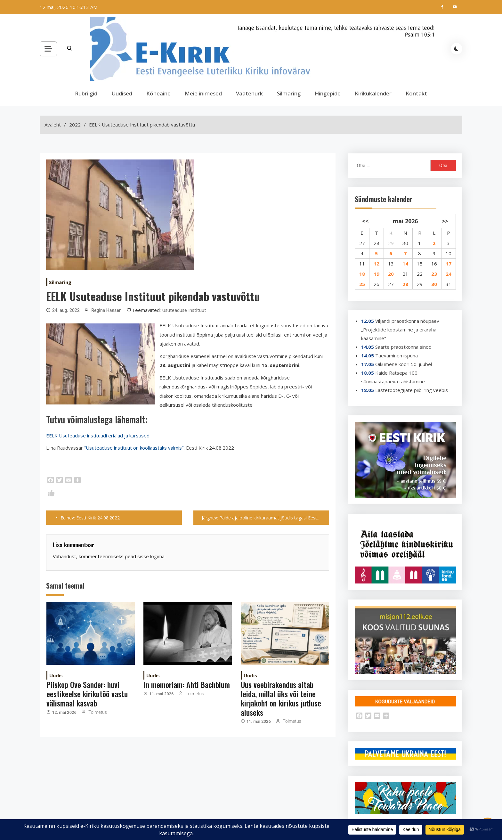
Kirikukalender (373, 93)
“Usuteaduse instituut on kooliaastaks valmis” (133, 447)
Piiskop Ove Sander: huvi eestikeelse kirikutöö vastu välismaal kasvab (87, 694)
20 (391, 274)
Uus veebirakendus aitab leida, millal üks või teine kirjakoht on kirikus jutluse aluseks (281, 698)
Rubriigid (86, 93)
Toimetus (97, 712)
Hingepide (328, 93)
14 (405, 263)
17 (448, 263)
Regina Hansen (106, 310)
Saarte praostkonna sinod (403, 347)
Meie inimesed (203, 93)
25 (362, 284)
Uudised (121, 93)
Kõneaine (158, 93)
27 (362, 243)
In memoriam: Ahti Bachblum (186, 684)
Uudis (56, 675)
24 (448, 274)
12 (376, 263)
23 (434, 274)
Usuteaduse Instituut (184, 310)
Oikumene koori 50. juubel (403, 364)
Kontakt (416, 93)
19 (376, 274)
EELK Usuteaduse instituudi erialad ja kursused (98, 435)
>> (445, 221)
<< (365, 221)
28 (376, 243)
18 (362, 274)
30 (405, 243)
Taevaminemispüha (396, 355)
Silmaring (289, 93)
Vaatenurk (249, 93)
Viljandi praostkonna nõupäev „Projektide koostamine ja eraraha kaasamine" (400, 329)
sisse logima (151, 556)
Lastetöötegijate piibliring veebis (411, 390)
